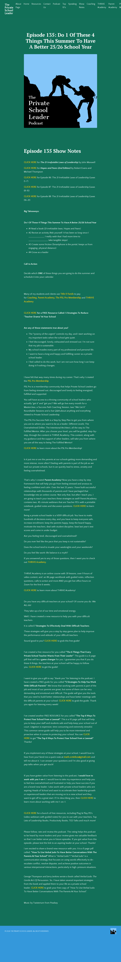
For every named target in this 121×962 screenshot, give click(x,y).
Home (26, 4)
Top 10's (64, 6)
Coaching (91, 4)
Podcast (56, 4)
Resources (36, 4)
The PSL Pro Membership (68, 302)
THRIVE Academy (102, 6)
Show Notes (82, 6)
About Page (18, 6)
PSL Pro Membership (38, 386)
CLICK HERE (30, 162)
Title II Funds (67, 298)
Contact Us (47, 6)
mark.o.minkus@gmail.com (77, 765)
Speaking (72, 4)
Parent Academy (113, 6)
